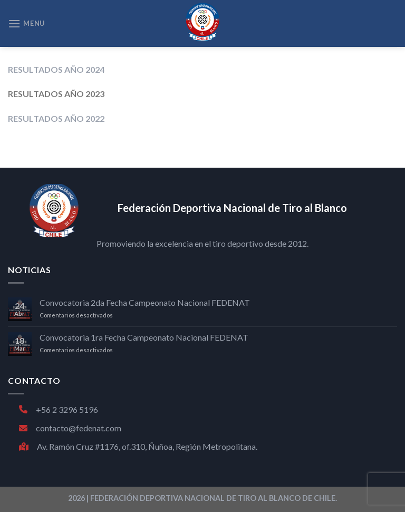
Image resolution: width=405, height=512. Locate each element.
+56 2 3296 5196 (58, 409)
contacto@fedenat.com (70, 428)
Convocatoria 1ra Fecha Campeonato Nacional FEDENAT (144, 337)
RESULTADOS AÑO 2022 (56, 118)
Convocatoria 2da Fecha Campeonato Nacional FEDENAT (145, 302)
